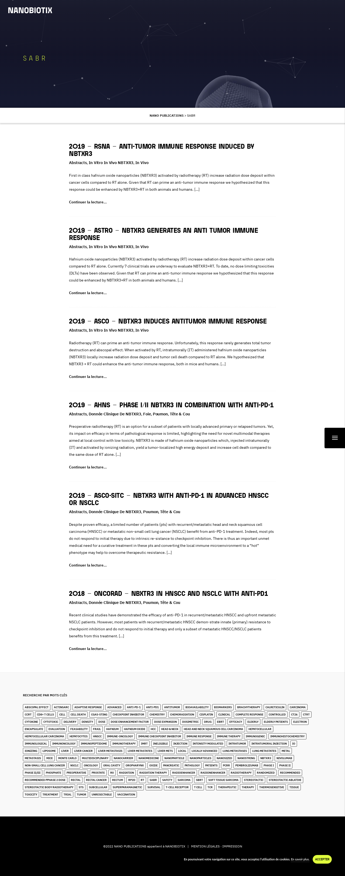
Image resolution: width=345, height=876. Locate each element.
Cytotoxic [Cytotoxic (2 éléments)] (50, 722)
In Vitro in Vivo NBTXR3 (111, 162)
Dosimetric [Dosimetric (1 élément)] (190, 722)
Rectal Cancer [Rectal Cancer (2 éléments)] (96, 780)
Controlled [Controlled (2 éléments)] (277, 714)
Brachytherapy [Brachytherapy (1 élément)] (248, 707)
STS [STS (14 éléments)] (81, 787)
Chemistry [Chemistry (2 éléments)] (157, 714)
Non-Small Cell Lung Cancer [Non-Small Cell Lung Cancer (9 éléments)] (45, 765)
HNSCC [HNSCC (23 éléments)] (97, 736)
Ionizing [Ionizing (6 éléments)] (31, 751)
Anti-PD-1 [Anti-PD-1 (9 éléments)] (134, 707)
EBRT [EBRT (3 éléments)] (220, 722)
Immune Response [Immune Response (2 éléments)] (199, 736)
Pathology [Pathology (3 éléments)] (192, 765)
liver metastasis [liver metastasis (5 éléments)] (110, 751)
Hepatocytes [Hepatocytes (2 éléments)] (79, 736)
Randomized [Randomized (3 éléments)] (266, 772)
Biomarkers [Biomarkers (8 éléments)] (223, 707)
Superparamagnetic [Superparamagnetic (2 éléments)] (127, 787)
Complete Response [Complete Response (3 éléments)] (249, 714)
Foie (147, 413)
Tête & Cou (180, 413)
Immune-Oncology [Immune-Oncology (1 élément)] (120, 736)
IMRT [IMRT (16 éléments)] (144, 743)
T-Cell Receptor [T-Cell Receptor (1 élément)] (177, 787)
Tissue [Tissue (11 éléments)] (294, 787)
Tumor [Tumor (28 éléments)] (81, 794)
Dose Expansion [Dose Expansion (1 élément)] (165, 722)
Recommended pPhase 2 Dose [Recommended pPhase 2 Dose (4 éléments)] (45, 780)
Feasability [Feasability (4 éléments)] (79, 729)
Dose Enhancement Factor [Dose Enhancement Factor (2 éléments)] (130, 722)
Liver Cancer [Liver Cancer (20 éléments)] (83, 751)
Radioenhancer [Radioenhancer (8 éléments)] (183, 772)
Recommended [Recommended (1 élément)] (290, 772)
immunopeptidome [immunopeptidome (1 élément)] (94, 743)
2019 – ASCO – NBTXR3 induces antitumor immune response (168, 321)
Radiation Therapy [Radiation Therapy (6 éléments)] (153, 772)
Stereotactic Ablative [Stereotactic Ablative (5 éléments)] (285, 780)
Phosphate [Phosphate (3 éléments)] (53, 772)
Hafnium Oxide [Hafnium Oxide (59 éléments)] (134, 729)
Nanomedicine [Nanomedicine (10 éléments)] (149, 758)
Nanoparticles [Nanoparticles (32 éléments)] (200, 758)
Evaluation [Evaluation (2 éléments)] (57, 729)
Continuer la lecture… (88, 202)
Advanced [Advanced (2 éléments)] (114, 707)
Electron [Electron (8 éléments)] (300, 722)
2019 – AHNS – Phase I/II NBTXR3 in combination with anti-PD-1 (171, 405)
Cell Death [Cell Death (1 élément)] (78, 714)
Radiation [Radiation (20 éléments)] (126, 772)
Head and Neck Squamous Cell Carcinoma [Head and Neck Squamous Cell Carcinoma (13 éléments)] (213, 729)
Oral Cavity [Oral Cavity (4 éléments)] (111, 765)
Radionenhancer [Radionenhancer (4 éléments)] (213, 772)
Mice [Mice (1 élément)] (49, 758)
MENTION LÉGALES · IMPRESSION (216, 846)
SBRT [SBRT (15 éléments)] (199, 780)
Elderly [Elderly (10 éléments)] (252, 722)
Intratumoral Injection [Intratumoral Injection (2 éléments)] (269, 743)
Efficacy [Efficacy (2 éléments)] (235, 722)
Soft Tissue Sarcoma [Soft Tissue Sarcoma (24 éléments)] (223, 780)
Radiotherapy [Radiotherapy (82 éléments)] (241, 772)
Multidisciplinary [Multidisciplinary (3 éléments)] (95, 758)
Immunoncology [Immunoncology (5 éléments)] (63, 743)
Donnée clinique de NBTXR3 (115, 413)
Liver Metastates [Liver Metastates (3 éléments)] (140, 751)
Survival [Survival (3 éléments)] (153, 787)
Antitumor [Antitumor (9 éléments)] (172, 707)
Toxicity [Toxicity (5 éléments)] (31, 794)
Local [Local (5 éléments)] (182, 751)
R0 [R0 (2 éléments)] (112, 772)
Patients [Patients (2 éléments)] (211, 765)
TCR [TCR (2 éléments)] (210, 787)
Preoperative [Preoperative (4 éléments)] (76, 772)
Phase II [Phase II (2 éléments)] (285, 765)
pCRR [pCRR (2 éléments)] (226, 765)
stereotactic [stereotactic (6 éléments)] (253, 780)
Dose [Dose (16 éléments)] (101, 722)
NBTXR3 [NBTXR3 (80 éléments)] (265, 758)
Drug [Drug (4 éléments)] (208, 722)
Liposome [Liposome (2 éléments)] (49, 751)
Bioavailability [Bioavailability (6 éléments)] (197, 707)
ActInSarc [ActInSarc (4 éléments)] (61, 707)
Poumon (160, 413)
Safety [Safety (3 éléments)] (167, 780)
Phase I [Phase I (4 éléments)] (269, 765)
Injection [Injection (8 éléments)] (180, 743)
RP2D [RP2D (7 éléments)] (131, 780)
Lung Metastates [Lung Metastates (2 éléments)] (264, 751)
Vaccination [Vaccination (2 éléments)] (126, 794)
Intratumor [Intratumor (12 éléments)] (237, 743)
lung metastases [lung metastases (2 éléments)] (235, 751)
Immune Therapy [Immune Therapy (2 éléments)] (228, 736)
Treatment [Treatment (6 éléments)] (50, 794)
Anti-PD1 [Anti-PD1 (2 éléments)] (152, 707)
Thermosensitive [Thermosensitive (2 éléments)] (271, 787)
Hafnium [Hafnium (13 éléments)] (112, 729)
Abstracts (78, 162)
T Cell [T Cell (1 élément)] (198, 787)
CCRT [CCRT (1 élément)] (28, 714)
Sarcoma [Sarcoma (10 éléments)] (184, 780)
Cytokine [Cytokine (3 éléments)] (31, 722)
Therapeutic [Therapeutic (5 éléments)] (227, 787)
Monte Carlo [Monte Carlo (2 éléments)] (67, 758)
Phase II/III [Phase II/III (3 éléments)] (32, 772)
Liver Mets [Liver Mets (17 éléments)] (165, 751)
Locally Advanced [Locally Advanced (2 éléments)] (204, 751)
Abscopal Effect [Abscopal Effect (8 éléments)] (37, 707)
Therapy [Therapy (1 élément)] (248, 787)
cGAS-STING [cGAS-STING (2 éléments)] (99, 714)
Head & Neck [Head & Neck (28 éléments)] (169, 729)
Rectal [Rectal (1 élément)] (76, 780)
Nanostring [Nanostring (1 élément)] (246, 758)
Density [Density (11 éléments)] (87, 722)
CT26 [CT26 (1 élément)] (294, 714)
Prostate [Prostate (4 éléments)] (98, 772)
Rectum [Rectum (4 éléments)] (117, 780)
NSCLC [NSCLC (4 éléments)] (74, 765)
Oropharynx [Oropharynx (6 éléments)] (135, 765)
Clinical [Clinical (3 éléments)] (224, 714)
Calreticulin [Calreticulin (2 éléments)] (274, 707)
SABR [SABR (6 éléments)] (153, 780)
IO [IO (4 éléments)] (293, 743)
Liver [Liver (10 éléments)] (65, 751)
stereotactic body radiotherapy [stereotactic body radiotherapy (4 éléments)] (49, 787)
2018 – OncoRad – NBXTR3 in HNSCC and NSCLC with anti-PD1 (168, 594)
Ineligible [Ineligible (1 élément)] (160, 743)
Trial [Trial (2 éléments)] (67, 794)
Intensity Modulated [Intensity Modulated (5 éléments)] (208, 743)
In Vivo (141, 162)
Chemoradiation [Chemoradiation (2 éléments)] (182, 714)
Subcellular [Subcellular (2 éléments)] (98, 787)
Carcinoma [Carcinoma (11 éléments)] (298, 707)
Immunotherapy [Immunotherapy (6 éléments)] (124, 743)
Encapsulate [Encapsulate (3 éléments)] (34, 729)
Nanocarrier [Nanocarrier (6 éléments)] (123, 758)
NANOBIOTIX (175, 846)
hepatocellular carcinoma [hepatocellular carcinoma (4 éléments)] (44, 736)
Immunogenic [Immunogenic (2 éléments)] (255, 736)
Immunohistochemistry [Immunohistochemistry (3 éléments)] (287, 736)
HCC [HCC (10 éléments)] (153, 729)
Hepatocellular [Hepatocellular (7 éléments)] (260, 729)
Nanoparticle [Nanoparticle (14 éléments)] (174, 758)
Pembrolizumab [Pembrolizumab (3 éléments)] (246, 765)
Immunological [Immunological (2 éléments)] (36, 743)
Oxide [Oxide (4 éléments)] (153, 765)
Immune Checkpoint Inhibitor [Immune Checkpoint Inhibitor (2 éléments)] (159, 736)
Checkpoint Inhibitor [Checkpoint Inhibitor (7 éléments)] (128, 714)
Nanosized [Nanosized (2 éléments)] (224, 758)
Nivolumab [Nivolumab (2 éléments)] (284, 758)
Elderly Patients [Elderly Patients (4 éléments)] (276, 722)
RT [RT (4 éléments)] (142, 780)
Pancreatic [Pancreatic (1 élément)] (171, 765)
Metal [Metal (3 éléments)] (286, 751)
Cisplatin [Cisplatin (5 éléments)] (206, 714)
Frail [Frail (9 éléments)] (97, 729)
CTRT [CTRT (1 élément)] (306, 714)
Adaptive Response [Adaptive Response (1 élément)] (88, 707)
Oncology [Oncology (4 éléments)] (91, 765)
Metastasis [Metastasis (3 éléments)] (33, 758)
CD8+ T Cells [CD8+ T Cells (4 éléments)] (45, 714)
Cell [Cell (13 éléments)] (62, 714)
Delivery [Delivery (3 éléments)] (70, 722)
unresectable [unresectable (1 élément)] (102, 794)
